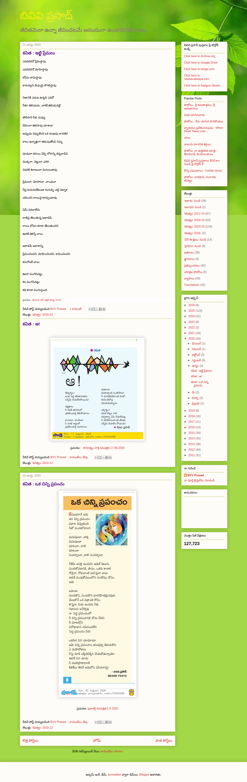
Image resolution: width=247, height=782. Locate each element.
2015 (192, 432)
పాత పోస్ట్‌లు (164, 740)
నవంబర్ (197, 349)
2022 (192, 327)
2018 (192, 416)
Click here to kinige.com (199, 69)
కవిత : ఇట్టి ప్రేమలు (39, 53)
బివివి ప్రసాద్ (46, 15)
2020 (192, 338)
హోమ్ (97, 740)
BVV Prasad (196, 475)
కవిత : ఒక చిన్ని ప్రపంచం (44, 483)
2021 (192, 333)
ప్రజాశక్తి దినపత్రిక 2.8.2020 (103, 708)
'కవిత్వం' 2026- (192, 233)
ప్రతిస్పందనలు (192, 265)
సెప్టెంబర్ (197, 360)
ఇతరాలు (189, 252)
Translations (192, 284)
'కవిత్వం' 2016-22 (42, 314)
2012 (192, 449)
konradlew (114, 774)
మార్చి (195, 397)
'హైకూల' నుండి (192, 246)
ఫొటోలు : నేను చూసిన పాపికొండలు (203, 121)
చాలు (187, 137)
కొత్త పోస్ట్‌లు (30, 740)
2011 (192, 455)
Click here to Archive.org (199, 56)
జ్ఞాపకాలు (189, 258)
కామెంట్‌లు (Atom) (112, 751)
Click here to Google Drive (201, 62)
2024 (192, 316)
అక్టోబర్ (196, 354)
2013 (192, 444)
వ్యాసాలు (189, 278)
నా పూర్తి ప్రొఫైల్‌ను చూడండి (199, 480)
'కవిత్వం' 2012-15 (194, 213)
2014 (192, 438)
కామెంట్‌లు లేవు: (79, 457)
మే (194, 392)
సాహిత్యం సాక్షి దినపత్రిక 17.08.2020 (103, 447)
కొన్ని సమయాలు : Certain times (203, 170)
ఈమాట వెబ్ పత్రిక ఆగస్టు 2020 (46, 300)
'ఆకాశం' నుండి (192, 200)
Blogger (144, 774)
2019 (192, 410)
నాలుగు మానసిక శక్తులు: (198, 144)
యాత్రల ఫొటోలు (193, 272)
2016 (192, 427)
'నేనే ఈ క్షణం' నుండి (195, 239)
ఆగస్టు (195, 365)
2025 (192, 310)
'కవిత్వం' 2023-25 (194, 226)
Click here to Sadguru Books (202, 85)
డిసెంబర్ (197, 343)
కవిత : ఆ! (31, 324)
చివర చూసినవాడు (194, 114)
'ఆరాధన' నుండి (193, 207)
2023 (192, 321)
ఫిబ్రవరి (196, 403)
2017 (192, 421)
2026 (192, 305)
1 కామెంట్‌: (76, 308)
